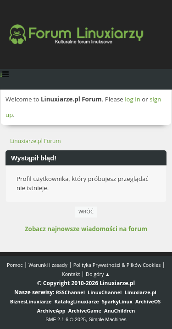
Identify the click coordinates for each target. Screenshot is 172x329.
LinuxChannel (105, 292)
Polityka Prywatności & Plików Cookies (117, 264)
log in (132, 99)
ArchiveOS (148, 301)
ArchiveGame (84, 310)
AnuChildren (119, 310)
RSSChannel (70, 292)
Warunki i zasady (47, 264)
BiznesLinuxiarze (31, 301)
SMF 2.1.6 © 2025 (65, 319)
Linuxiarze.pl (140, 292)
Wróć (86, 211)
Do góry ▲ (98, 274)
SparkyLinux (117, 301)
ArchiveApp (51, 310)
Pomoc (15, 264)
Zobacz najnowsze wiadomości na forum (86, 229)
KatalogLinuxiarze (77, 301)
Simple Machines (108, 319)
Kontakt (71, 274)
